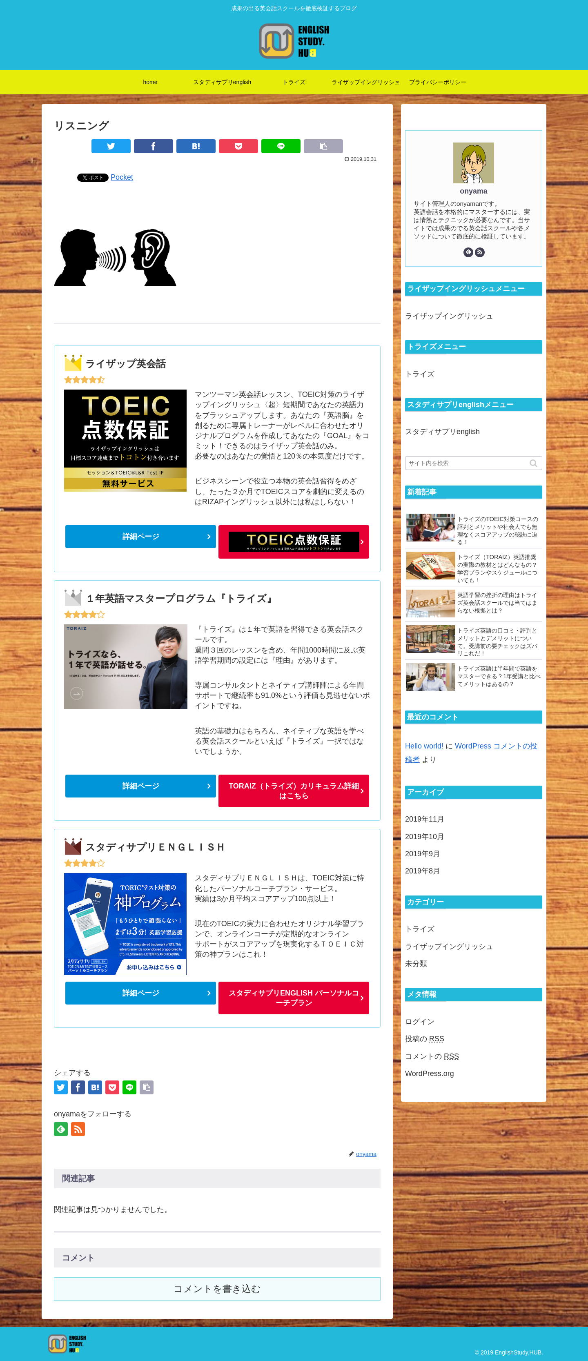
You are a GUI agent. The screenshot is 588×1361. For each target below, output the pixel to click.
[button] (534, 463)
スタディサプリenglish (442, 432)
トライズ (419, 374)
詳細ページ (140, 536)
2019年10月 (424, 837)
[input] (473, 463)
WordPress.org (429, 1073)
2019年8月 (422, 871)
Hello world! (424, 746)
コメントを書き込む (217, 1289)
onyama (473, 191)
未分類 (416, 964)
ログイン (419, 1022)
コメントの (432, 1056)
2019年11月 (424, 819)
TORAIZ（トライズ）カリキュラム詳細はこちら (294, 791)
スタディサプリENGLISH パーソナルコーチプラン (294, 998)
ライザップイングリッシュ (449, 316)
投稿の (424, 1039)
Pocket (122, 177)
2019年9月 (422, 854)
